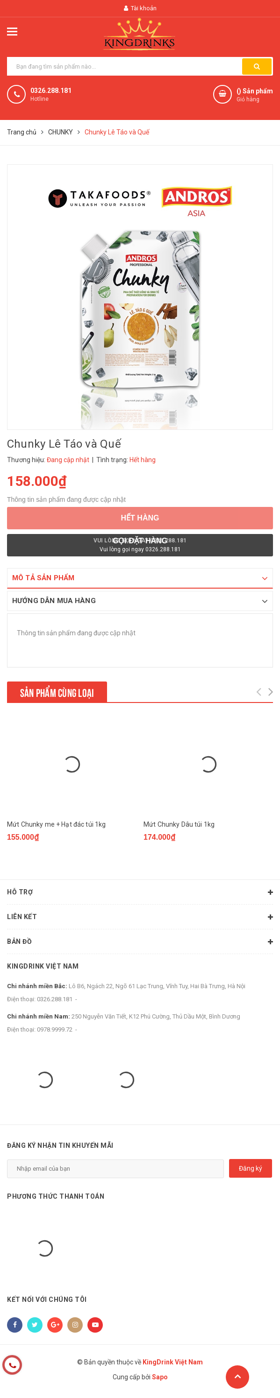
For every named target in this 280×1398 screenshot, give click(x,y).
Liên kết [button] (140, 917)
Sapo (160, 1377)
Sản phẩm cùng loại (57, 692)
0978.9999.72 (54, 1029)
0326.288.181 (51, 90)
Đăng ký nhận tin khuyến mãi (60, 1145)
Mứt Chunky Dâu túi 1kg (179, 824)
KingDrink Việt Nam (43, 966)
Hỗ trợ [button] (140, 892)
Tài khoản (140, 8)
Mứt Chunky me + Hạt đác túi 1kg (56, 824)
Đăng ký (250, 1168)
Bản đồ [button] (140, 942)
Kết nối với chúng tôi (47, 1299)
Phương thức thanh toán (55, 1196)
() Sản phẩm (255, 95)
